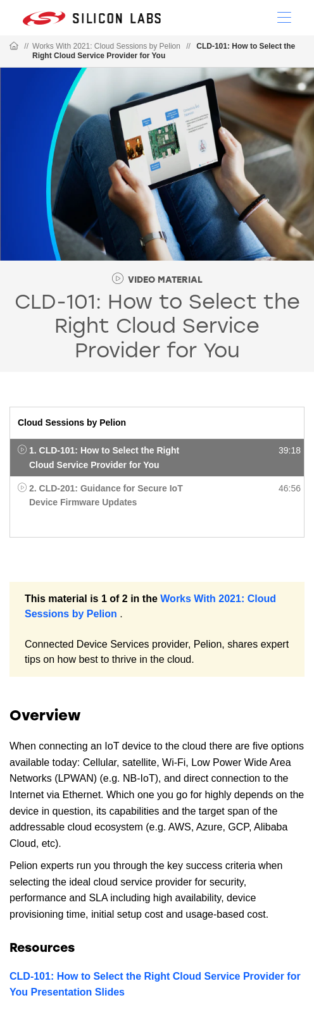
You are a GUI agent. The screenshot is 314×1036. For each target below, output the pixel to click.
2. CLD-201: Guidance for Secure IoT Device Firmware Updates (106, 495)
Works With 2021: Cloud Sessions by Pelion (106, 46)
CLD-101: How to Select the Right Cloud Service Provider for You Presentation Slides (155, 984)
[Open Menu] (284, 16)
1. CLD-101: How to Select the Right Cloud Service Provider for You (104, 457)
